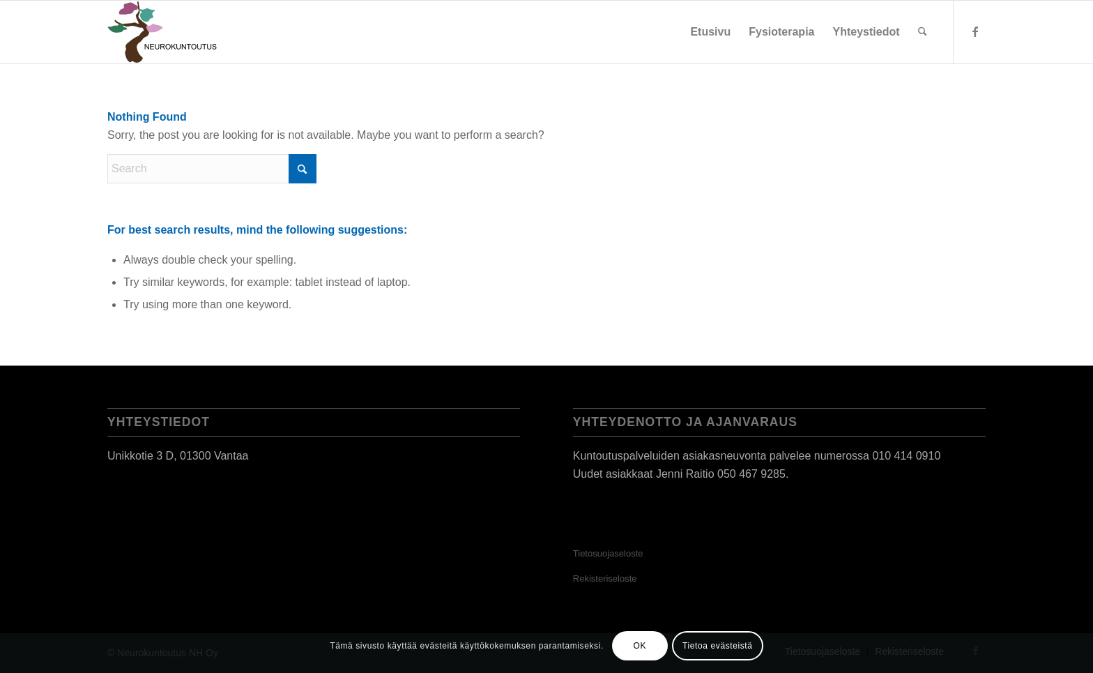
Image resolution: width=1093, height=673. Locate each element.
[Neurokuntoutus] (163, 32)
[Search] (922, 32)
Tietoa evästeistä (717, 646)
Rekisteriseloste (605, 578)
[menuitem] (710, 32)
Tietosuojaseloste (608, 553)
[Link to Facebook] (975, 31)
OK (640, 646)
